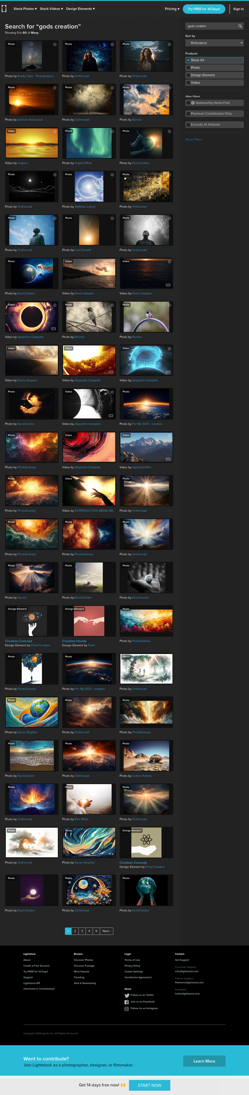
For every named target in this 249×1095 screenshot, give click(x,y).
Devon (22, 597)
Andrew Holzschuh (30, 119)
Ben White (82, 819)
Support (28, 977)
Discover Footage (84, 966)
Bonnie (137, 119)
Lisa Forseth (83, 250)
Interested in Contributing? (39, 989)
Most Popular (81, 971)
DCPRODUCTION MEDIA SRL (94, 510)
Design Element (203, 75)
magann (23, 163)
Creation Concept (18, 641)
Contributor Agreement (138, 977)
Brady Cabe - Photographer (36, 76)
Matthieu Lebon (85, 206)
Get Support (182, 960)
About (27, 960)
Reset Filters (194, 139)
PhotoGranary (27, 467)
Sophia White (83, 163)
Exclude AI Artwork (205, 124)
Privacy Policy (132, 966)
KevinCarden (140, 163)
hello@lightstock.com (187, 994)
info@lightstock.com (186, 971)
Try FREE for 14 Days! (204, 8)
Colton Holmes (142, 776)
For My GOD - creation (147, 424)
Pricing (172, 9)
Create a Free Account (36, 966)
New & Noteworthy (85, 983)
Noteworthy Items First (210, 102)
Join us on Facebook (143, 1002)
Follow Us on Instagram (144, 1008)
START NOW (149, 1085)
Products (191, 54)
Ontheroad (82, 76)
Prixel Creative (40, 645)
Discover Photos (83, 960)
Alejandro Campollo (30, 337)
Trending (79, 977)
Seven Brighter (28, 732)
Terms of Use (132, 960)
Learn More (204, 1061)
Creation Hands (74, 641)
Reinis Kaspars (84, 293)
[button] (25, 9)
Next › (107, 931)
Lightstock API (31, 983)
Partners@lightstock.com (189, 982)
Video (195, 82)
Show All (197, 60)
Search (240, 26)
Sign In (238, 8)
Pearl (91, 645)
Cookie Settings (133, 971)
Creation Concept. (134, 863)
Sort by (190, 36)
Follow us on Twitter (142, 995)
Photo (195, 67)
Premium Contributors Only (211, 113)
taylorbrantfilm (141, 467)
